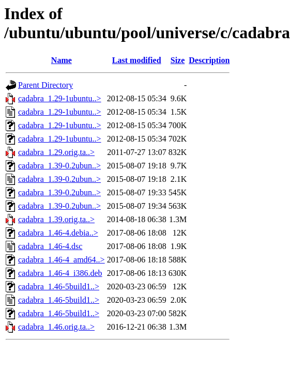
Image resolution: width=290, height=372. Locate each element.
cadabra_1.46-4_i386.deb (60, 273)
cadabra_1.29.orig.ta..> (56, 152)
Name (61, 60)
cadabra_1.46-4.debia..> (58, 232)
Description (209, 60)
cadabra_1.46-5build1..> (58, 286)
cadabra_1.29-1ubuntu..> (59, 98)
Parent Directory (45, 85)
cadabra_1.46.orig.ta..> (56, 326)
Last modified (136, 60)
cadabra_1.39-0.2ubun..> (59, 165)
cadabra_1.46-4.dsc (50, 246)
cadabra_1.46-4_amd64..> (61, 259)
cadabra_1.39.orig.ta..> (56, 219)
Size (178, 60)
